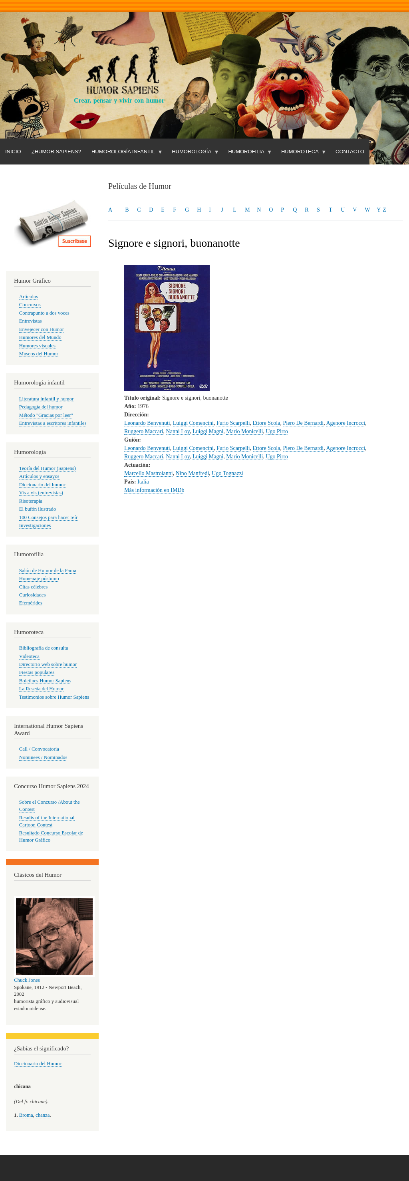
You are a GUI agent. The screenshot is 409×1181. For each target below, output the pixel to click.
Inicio (13, 152)
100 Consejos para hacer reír (48, 517)
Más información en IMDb (154, 490)
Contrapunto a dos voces (44, 313)
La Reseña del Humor (41, 689)
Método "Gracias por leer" (46, 415)
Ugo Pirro (277, 431)
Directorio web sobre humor (48, 664)
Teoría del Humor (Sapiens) (47, 468)
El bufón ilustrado (37, 509)
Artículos (28, 296)
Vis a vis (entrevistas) (41, 492)
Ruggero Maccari (143, 431)
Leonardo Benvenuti (147, 423)
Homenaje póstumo (39, 578)
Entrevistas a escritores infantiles (53, 423)
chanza (43, 1115)
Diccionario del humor (42, 484)
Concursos (30, 304)
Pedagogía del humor (41, 407)
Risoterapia (30, 501)
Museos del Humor (38, 354)
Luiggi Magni (208, 431)
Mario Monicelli (244, 431)
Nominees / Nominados (43, 757)
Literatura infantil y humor (46, 399)
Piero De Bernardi (303, 423)
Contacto (350, 152)
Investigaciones (35, 525)
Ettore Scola (266, 423)
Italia (143, 482)
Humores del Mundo (40, 337)
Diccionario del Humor (38, 1063)
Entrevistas (30, 321)
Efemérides (30, 603)
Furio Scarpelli (233, 423)
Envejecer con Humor (41, 329)
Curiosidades (32, 595)
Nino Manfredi (192, 473)
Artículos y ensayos (39, 476)
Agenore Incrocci (345, 423)
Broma (26, 1115)
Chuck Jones (27, 980)
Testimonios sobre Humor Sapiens (54, 697)
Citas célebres (33, 587)
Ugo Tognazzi (227, 473)
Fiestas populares (36, 672)
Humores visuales (37, 346)
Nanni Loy (178, 431)
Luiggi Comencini (193, 423)
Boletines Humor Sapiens (45, 681)
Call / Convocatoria (39, 749)
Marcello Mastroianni (148, 473)
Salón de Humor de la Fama (47, 570)
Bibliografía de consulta (43, 648)
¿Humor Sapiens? (56, 152)
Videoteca (29, 656)
